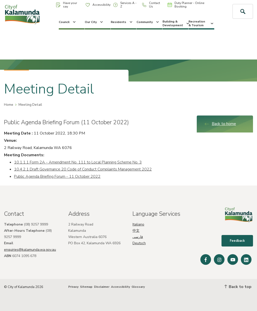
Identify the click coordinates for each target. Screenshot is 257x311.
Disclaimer (102, 287)
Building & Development (175, 23)
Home (8, 104)
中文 (136, 230)
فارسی (137, 236)
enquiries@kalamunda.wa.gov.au (30, 249)
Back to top (238, 287)
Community (148, 22)
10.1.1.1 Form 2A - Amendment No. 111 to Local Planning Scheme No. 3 (78, 162)
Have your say (66, 4)
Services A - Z (124, 4)
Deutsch (139, 243)
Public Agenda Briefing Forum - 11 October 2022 (57, 176)
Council (67, 22)
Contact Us (151, 4)
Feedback (237, 240)
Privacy (73, 287)
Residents (122, 22)
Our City (94, 22)
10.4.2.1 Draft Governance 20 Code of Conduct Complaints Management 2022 (83, 169)
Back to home (220, 123)
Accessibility (98, 5)
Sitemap (86, 287)
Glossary (138, 287)
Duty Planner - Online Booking (186, 4)
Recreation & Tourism (201, 23)
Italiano (138, 224)
